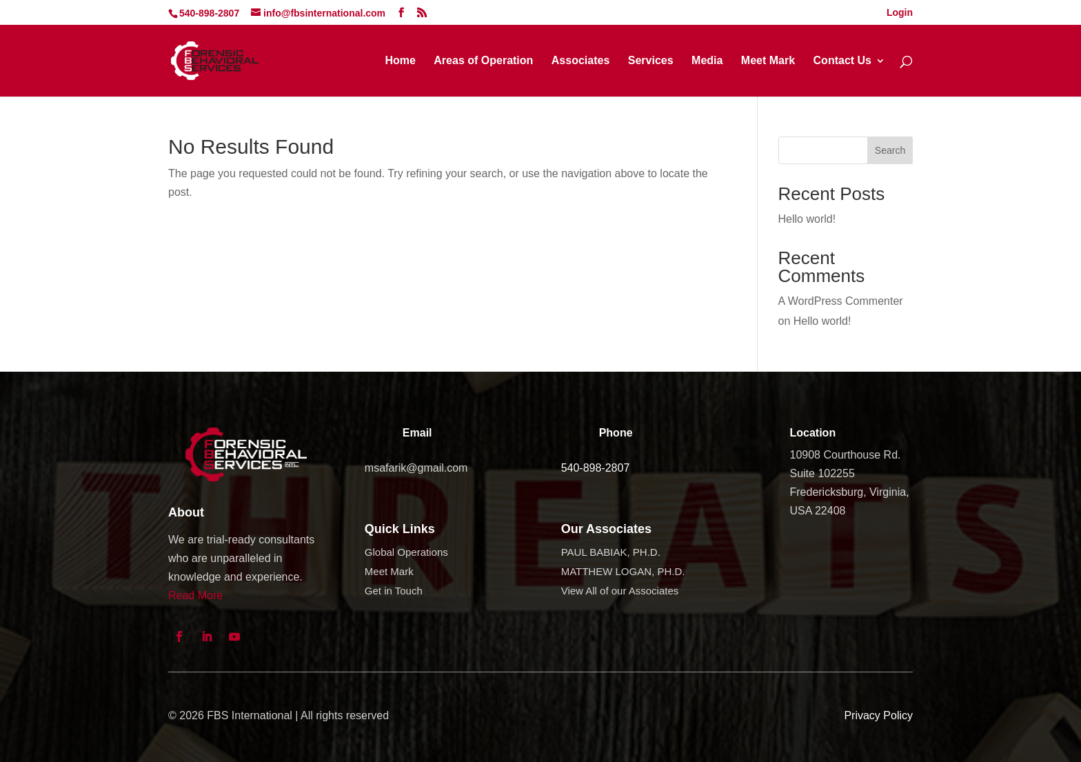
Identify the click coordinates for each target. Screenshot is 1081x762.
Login (900, 13)
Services (651, 61)
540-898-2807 (595, 468)
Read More (195, 595)
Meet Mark (768, 61)
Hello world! (807, 219)
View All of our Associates (620, 590)
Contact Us (842, 61)
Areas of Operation (483, 61)
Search (890, 150)
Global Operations (406, 552)
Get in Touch (394, 590)
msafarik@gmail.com (416, 468)
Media (707, 61)
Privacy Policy (878, 715)
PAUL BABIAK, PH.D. (610, 552)
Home (400, 61)
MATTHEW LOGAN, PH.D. (623, 571)
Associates (581, 61)
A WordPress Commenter (840, 301)
